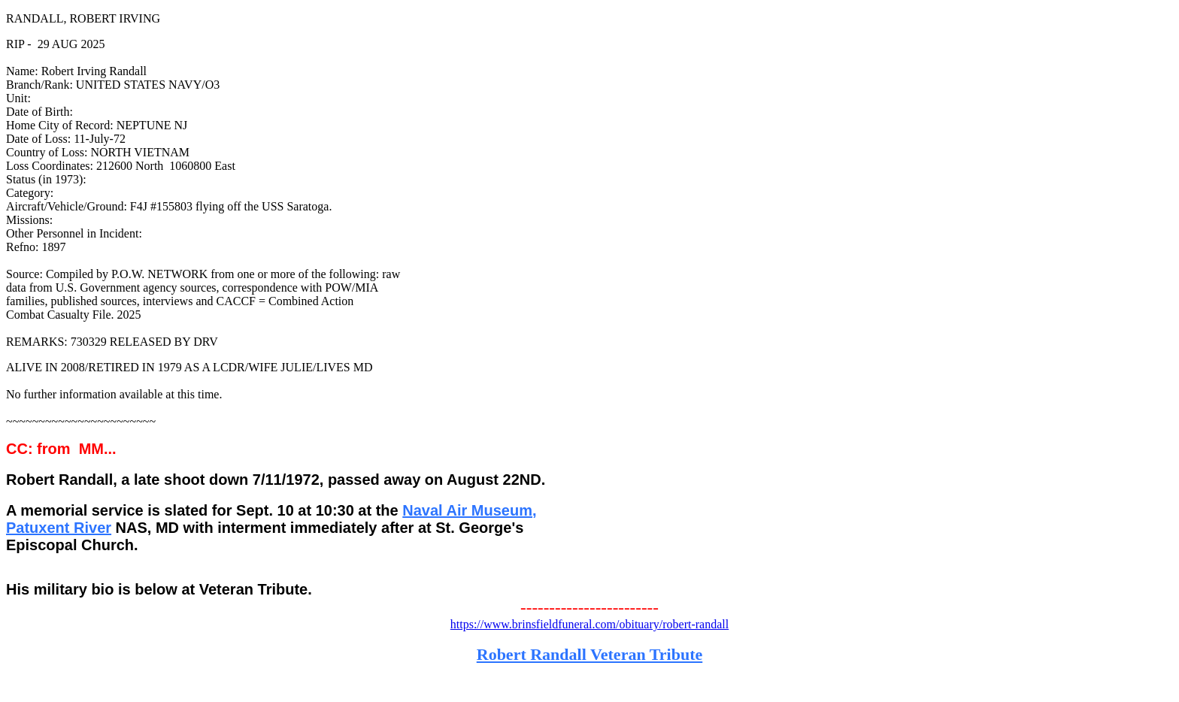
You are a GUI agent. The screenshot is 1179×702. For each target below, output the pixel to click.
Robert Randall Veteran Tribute (589, 654)
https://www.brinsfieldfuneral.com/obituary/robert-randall (589, 624)
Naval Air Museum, (469, 510)
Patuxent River (58, 527)
